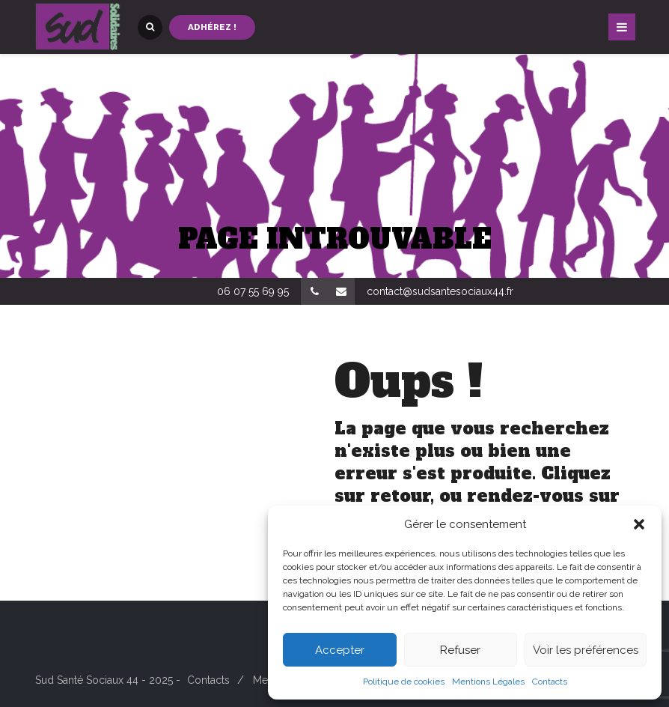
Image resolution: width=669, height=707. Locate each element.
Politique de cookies (404, 681)
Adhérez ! (212, 27)
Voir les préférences (585, 650)
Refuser (460, 650)
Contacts (549, 681)
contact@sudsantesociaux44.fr (440, 291)
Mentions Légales (488, 681)
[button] (639, 524)
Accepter (339, 650)
